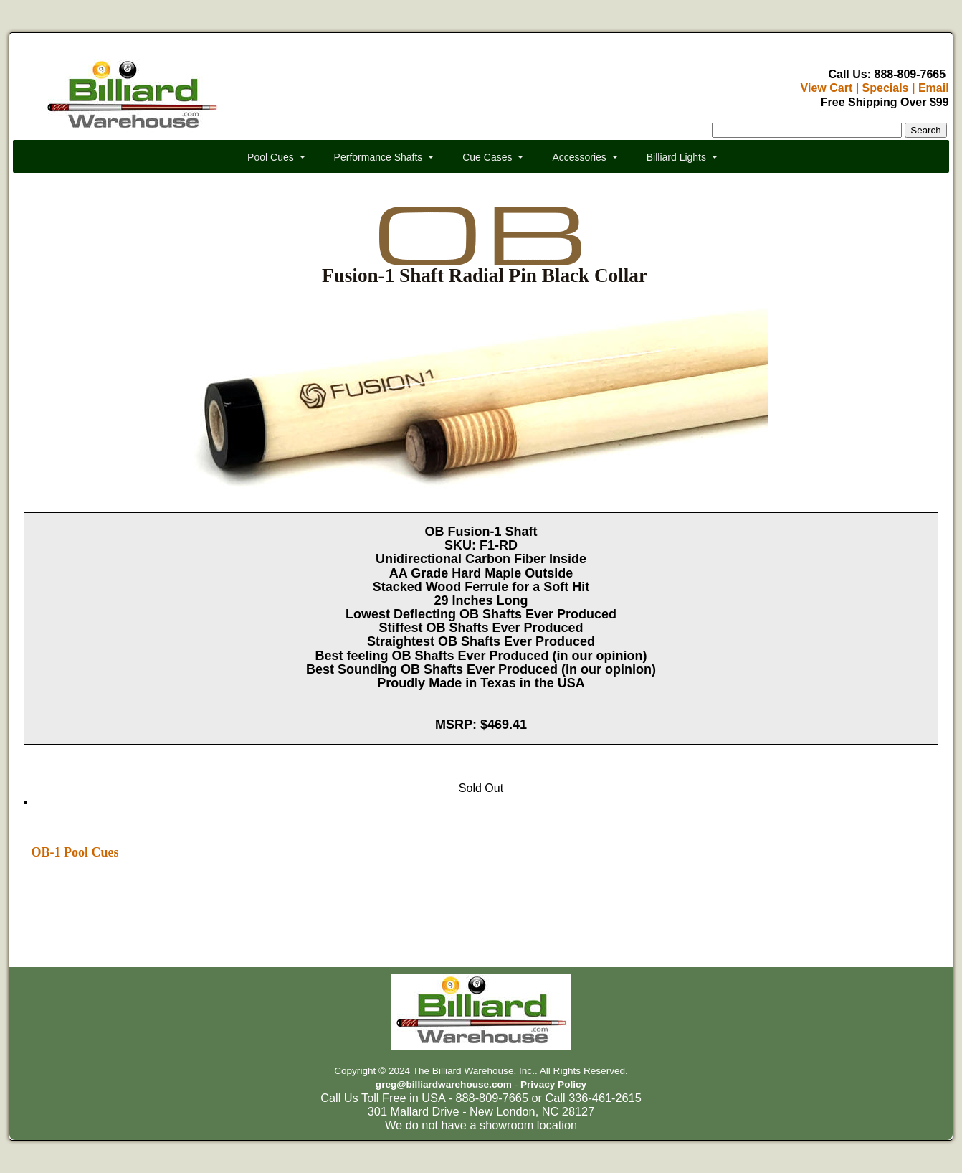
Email (933, 88)
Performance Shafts (378, 157)
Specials (885, 88)
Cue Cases (487, 157)
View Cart (827, 88)
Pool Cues (270, 157)
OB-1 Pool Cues (74, 852)
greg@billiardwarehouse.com (444, 1084)
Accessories (579, 157)
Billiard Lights (676, 157)
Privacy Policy (553, 1084)
